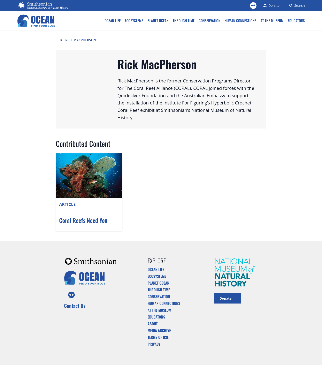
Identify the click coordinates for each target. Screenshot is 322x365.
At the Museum (159, 310)
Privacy (154, 344)
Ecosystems (157, 276)
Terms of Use (158, 337)
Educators (156, 317)
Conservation (159, 296)
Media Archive (159, 330)
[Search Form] (296, 5)
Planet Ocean (158, 283)
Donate (228, 298)
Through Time (159, 289)
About (153, 323)
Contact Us (74, 305)
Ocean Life (156, 269)
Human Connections (164, 303)
